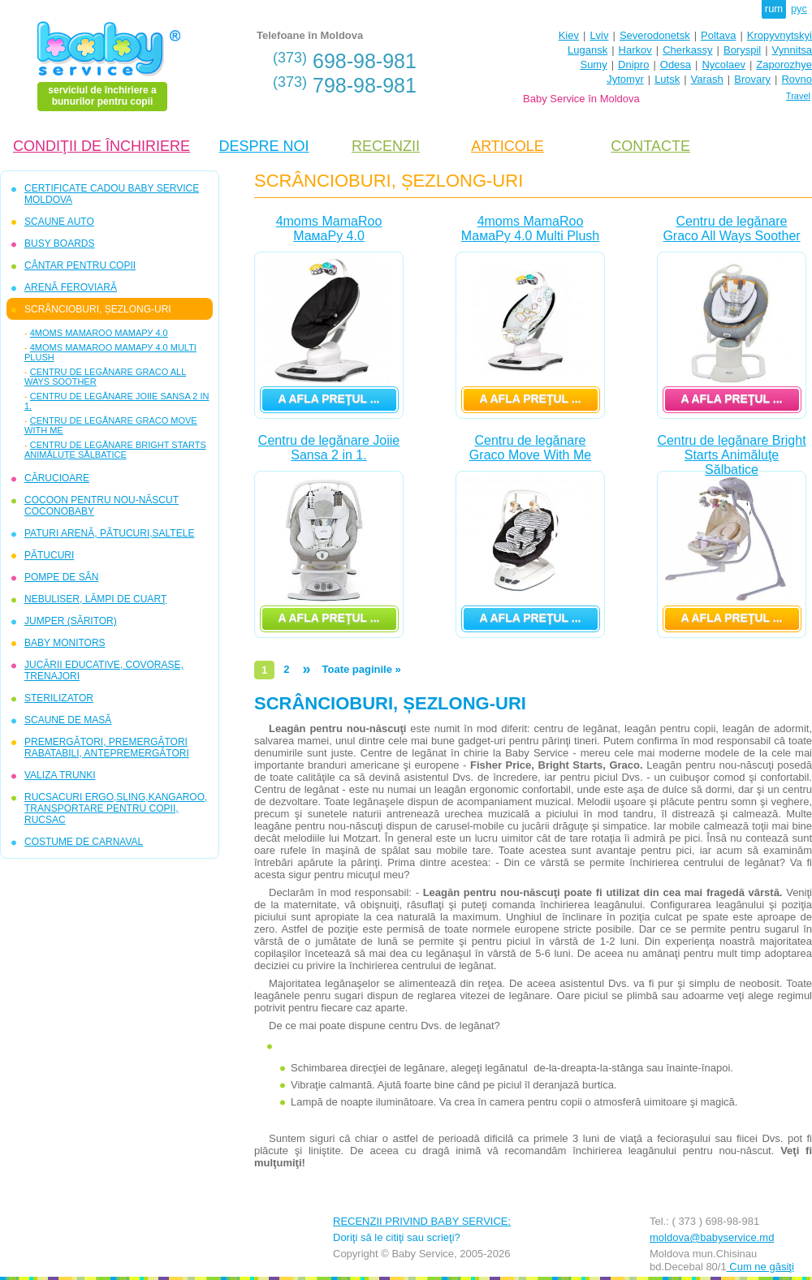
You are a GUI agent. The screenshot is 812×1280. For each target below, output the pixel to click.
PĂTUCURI (49, 555)
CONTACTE (650, 146)
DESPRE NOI (263, 146)
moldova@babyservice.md (712, 1237)
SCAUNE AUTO (59, 221)
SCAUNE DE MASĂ (67, 720)
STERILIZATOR (58, 698)
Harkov (635, 50)
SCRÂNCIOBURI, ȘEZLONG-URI (97, 309)
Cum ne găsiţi (760, 1267)
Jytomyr (625, 79)
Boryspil (742, 50)
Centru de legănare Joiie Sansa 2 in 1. (329, 447)
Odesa (675, 64)
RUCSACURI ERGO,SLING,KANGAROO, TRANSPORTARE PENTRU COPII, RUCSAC (115, 808)
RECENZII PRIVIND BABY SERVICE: (422, 1221)
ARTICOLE (507, 146)
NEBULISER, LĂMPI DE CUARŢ (95, 599)
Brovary (752, 79)
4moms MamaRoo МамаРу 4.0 (99, 333)
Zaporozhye (784, 64)
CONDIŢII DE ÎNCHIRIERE (101, 146)
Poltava (718, 35)
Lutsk (667, 79)
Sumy (593, 64)
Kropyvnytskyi (779, 35)
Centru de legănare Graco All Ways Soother (731, 228)
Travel (798, 96)
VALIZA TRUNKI (60, 775)
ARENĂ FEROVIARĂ (70, 287)
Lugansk (587, 50)
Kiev (569, 35)
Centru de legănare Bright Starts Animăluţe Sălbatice (115, 449)
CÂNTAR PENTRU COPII (80, 265)
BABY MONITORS (65, 643)
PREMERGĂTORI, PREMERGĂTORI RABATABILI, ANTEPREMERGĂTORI (106, 747)
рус (799, 8)
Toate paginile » (361, 669)
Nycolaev (723, 64)
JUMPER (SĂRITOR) (70, 621)
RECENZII (386, 146)
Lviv (599, 35)
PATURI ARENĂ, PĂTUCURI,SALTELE (109, 533)
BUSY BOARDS (59, 243)
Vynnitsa (792, 50)
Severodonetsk (655, 35)
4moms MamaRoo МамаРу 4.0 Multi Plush (530, 228)
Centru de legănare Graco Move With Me (530, 447)
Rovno (796, 79)
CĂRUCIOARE (56, 478)
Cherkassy (687, 50)
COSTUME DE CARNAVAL (83, 841)
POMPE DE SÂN (61, 577)
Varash (707, 79)
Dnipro (633, 64)
